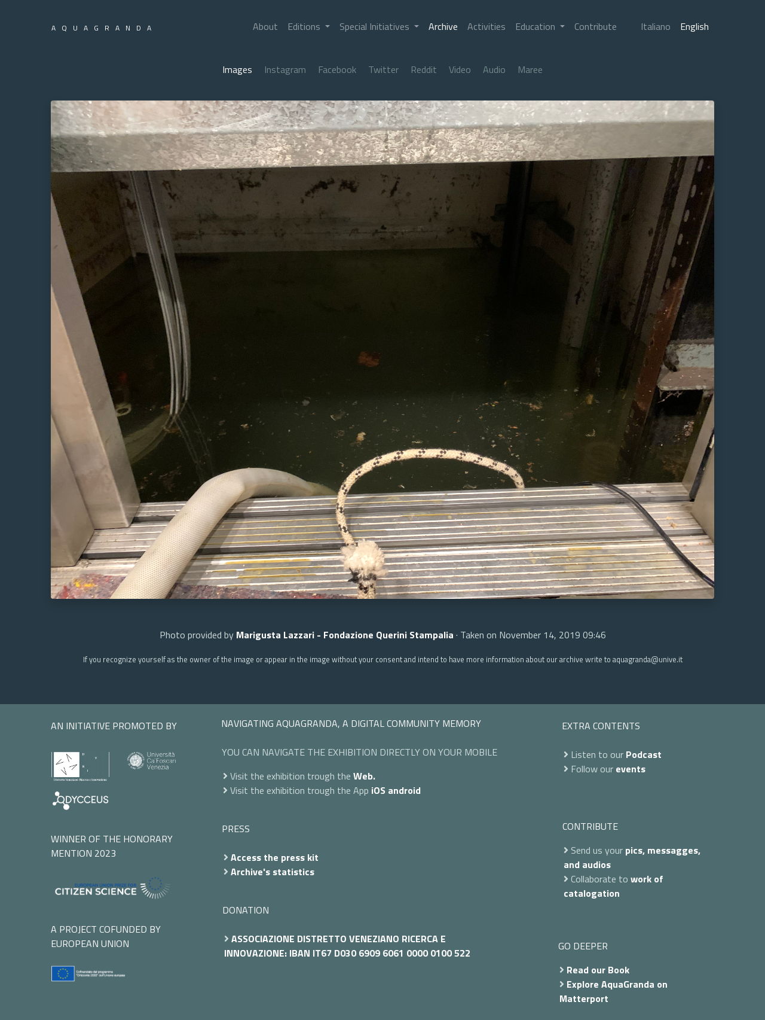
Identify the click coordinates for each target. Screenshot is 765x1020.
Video (460, 69)
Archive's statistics (272, 871)
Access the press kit (275, 857)
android (404, 790)
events (630, 769)
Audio (494, 69)
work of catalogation (613, 886)
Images (237, 69)
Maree (530, 69)
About (265, 26)
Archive (443, 26)
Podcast (644, 754)
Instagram (285, 69)
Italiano (656, 26)
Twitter (383, 69)
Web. (364, 776)
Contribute (595, 26)
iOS (378, 790)
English (694, 26)
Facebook (337, 69)
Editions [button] (305, 26)
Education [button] (536, 26)
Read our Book (598, 970)
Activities (486, 26)
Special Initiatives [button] (375, 26)
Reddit (424, 69)
